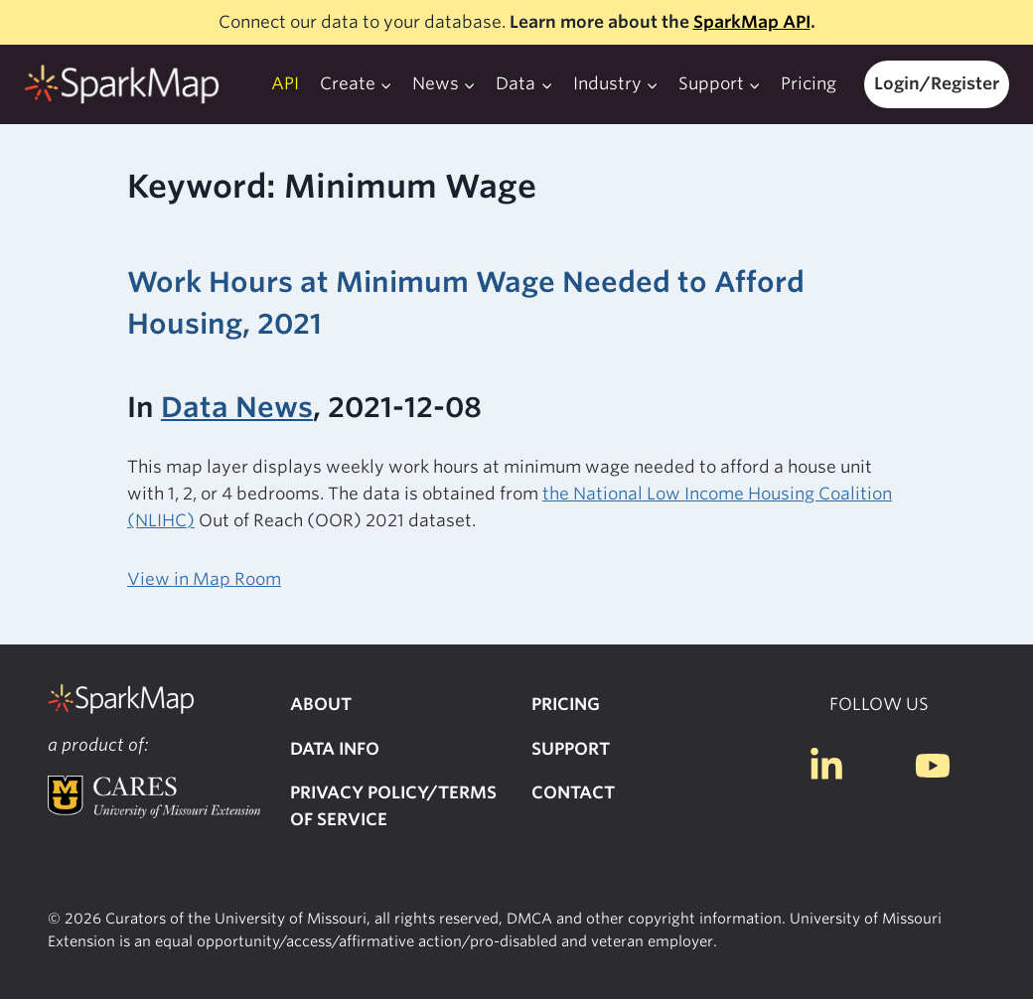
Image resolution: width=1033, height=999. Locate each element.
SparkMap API (752, 22)
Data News (237, 407)
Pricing (808, 83)
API (285, 83)
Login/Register (936, 83)
